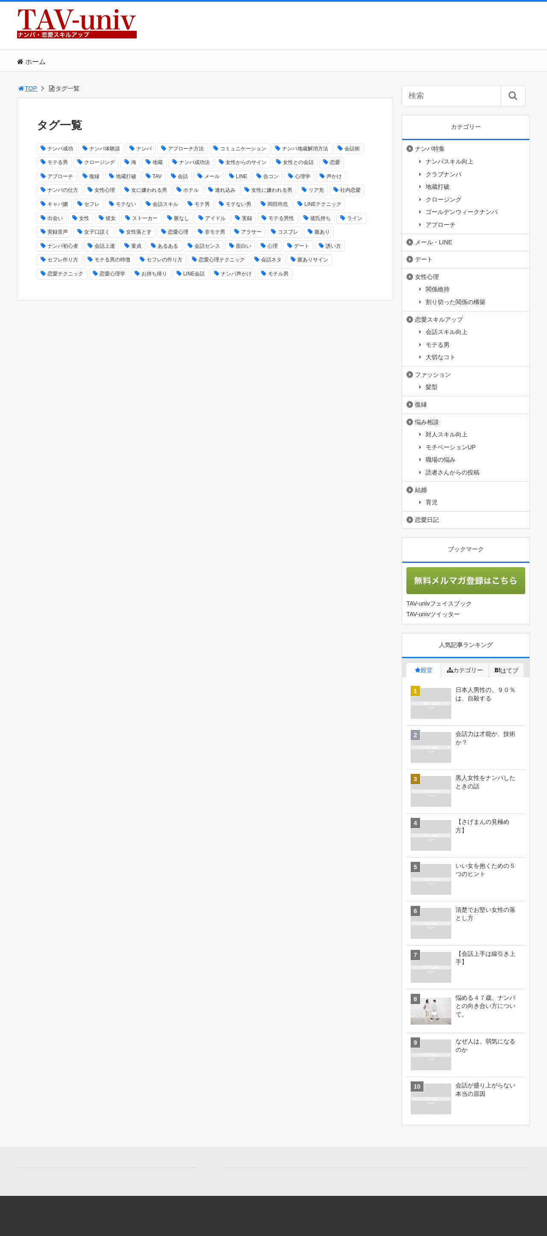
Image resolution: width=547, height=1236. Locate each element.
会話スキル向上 (447, 331)
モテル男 (278, 274)
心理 (273, 246)
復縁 (94, 176)
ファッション (433, 374)
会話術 (352, 149)
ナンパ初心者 (62, 246)
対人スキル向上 (447, 434)
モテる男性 (281, 218)
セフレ (92, 204)
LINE (241, 176)
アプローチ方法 (186, 149)
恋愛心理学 (112, 274)
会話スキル (165, 204)
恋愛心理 (178, 232)
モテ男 (202, 204)
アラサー (251, 232)
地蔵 (158, 162)
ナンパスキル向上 (449, 161)
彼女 (111, 218)
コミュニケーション (243, 149)
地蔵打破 (126, 176)
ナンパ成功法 (194, 162)
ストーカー (145, 218)
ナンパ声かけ (236, 274)
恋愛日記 (427, 519)
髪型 (432, 387)
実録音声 (57, 232)
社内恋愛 (350, 190)
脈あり (322, 232)
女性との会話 (298, 162)
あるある (168, 246)
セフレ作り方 (62, 260)
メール (212, 176)
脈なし (181, 218)
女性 (84, 218)
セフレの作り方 (164, 260)
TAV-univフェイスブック (439, 603)
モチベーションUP (451, 447)
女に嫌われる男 (149, 190)
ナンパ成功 (60, 149)
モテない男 (238, 204)
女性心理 (104, 190)
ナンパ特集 (430, 148)
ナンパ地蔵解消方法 (305, 149)
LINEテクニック (322, 204)
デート (301, 246)
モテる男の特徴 (112, 260)
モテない (126, 204)
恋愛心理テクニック (222, 260)
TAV (157, 176)
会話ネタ (271, 260)
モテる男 (57, 162)
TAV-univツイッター (433, 614)
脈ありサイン (312, 260)
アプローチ (60, 176)
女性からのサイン (246, 162)
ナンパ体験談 (104, 149)
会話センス (207, 246)
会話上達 (104, 246)
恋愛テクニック (65, 274)
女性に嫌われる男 (271, 190)
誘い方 (333, 246)
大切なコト (441, 357)
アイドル (215, 218)
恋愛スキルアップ (439, 319)
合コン (271, 176)
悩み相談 (427, 422)
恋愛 (335, 162)
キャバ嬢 (57, 204)
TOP (27, 88)
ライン (354, 218)
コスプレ (288, 232)
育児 (432, 502)
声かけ (334, 176)
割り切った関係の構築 (455, 302)
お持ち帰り (154, 274)
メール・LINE (433, 242)
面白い (243, 246)
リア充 (316, 190)
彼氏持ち (320, 218)
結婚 (421, 489)
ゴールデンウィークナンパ (461, 211)
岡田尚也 (278, 204)
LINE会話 (194, 274)
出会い (55, 218)
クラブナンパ (444, 174)
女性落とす (139, 232)
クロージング (99, 162)
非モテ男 (215, 232)
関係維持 (438, 289)
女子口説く (97, 232)
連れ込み (225, 190)
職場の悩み (441, 459)
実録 (247, 218)
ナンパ (144, 149)
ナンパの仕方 (62, 190)
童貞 (136, 246)
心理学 (302, 176)
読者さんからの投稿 (452, 472)
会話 (183, 176)
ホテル (191, 190)
